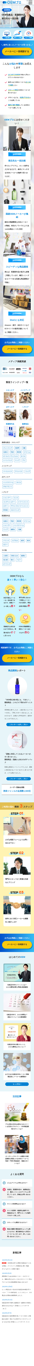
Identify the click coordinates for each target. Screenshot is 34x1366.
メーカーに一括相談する (17, 51)
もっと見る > (17, 1084)
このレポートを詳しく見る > (18, 724)
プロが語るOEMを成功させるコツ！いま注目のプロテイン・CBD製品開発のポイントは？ (17, 1126)
